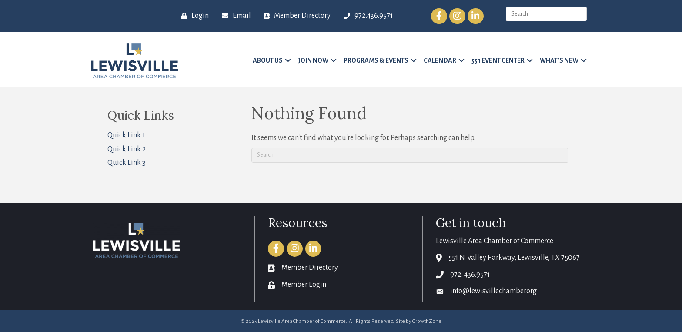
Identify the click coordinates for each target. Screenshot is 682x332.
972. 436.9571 (470, 274)
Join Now (313, 60)
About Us (268, 60)
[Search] (409, 155)
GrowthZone (426, 321)
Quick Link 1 (126, 135)
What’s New (559, 60)
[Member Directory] (295, 16)
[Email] (234, 16)
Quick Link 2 (126, 149)
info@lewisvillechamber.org (493, 291)
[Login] (193, 16)
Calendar (440, 60)
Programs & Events (376, 60)
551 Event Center (498, 60)
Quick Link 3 (126, 163)
